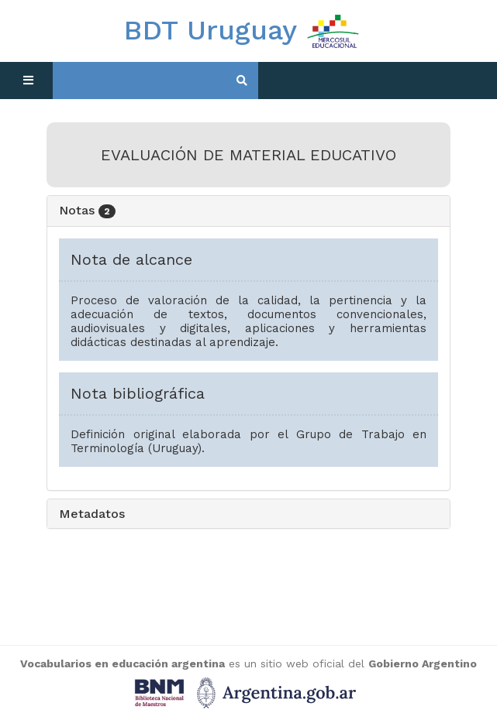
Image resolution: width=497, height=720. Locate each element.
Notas (87, 210)
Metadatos (92, 513)
